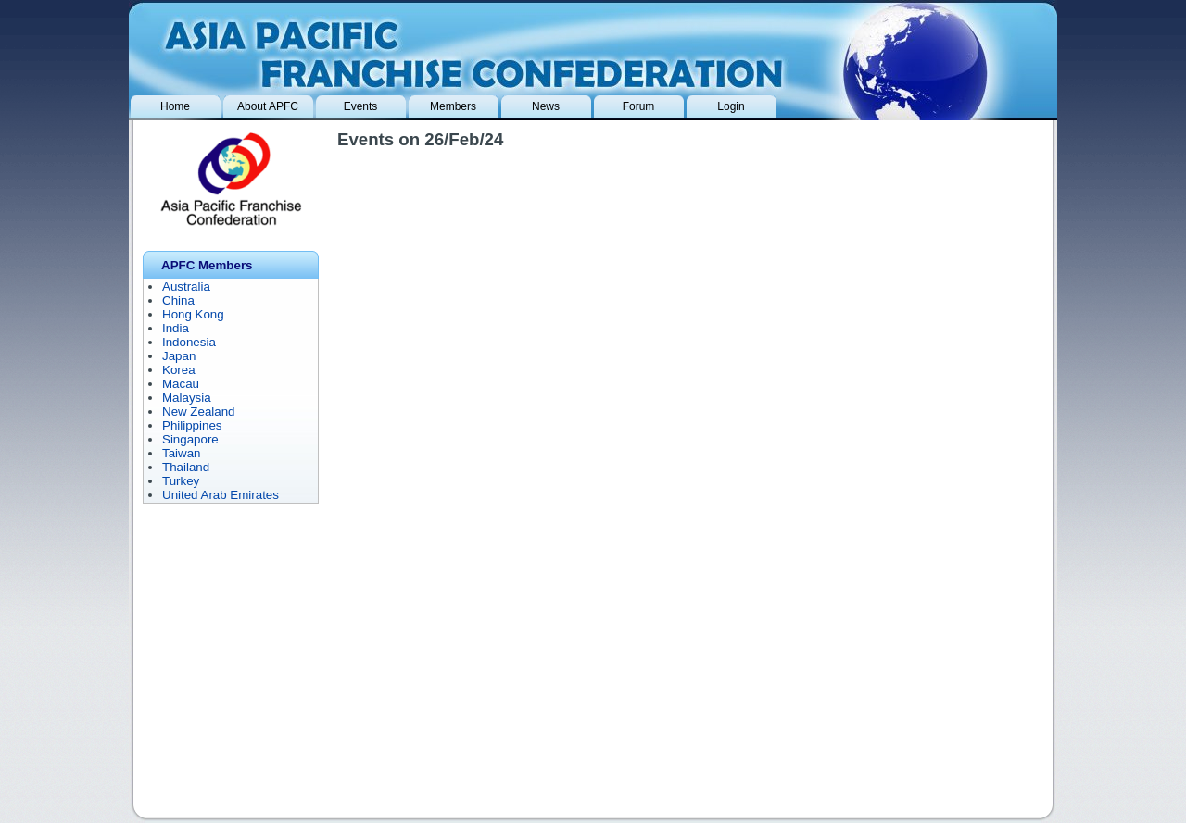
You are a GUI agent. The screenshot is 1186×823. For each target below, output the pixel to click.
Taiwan (181, 453)
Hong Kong (193, 314)
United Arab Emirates (220, 495)
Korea (179, 370)
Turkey (180, 481)
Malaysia (186, 398)
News (546, 106)
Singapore (190, 439)
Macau (180, 384)
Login (730, 106)
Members (453, 106)
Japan (179, 356)
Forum (639, 106)
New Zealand (198, 411)
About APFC (267, 106)
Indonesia (189, 342)
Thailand (185, 467)
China (178, 300)
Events (361, 106)
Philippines (191, 425)
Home (175, 106)
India (175, 328)
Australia (186, 286)
